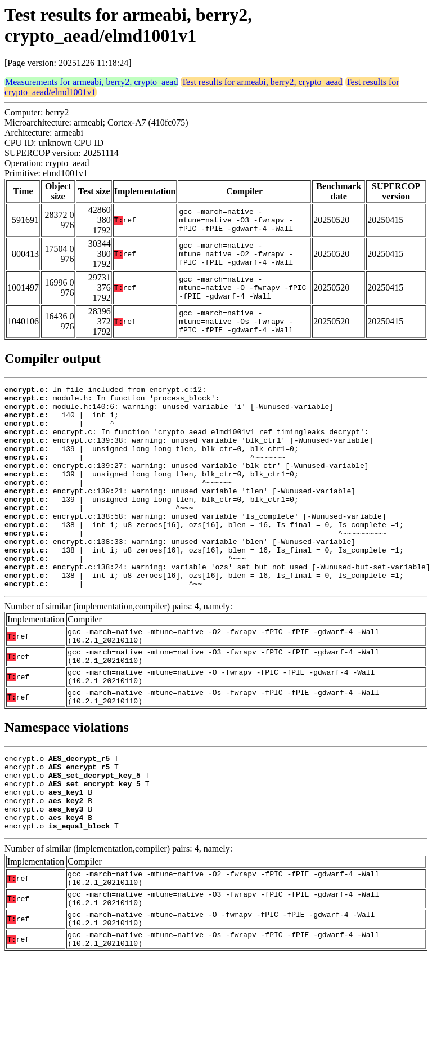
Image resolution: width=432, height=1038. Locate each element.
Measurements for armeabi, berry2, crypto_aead (91, 82)
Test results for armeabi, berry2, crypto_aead (261, 82)
